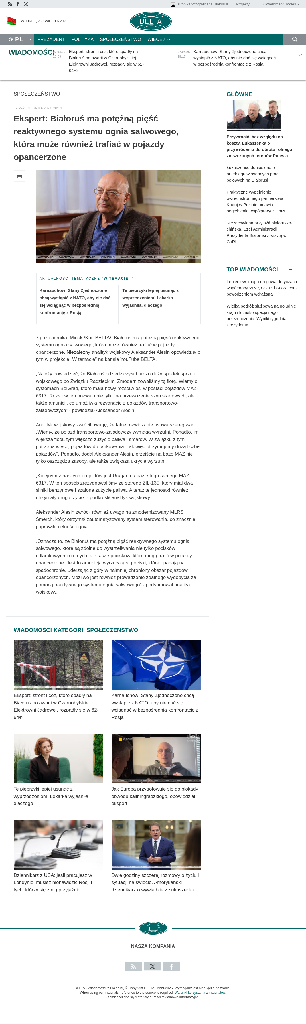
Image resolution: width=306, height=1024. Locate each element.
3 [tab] (290, 267)
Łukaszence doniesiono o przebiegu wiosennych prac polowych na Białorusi (253, 173)
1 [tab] (281, 267)
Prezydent (51, 39)
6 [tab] (303, 267)
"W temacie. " (118, 279)
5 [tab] (299, 267)
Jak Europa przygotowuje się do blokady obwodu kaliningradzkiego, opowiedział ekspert (155, 796)
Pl (19, 39)
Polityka (82, 39)
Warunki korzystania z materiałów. (200, 993)
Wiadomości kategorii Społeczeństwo (76, 630)
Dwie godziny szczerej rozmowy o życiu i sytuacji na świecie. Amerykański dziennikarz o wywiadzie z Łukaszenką (155, 883)
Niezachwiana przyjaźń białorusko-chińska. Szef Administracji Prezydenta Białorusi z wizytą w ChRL (260, 232)
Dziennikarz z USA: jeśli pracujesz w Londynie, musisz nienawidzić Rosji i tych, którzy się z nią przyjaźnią (53, 883)
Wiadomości (31, 52)
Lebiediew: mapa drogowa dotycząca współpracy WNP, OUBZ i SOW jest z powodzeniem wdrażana (262, 287)
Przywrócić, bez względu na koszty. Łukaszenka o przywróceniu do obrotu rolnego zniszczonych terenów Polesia (259, 146)
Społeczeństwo (120, 39)
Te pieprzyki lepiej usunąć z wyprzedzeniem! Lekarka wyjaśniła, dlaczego (151, 298)
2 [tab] (286, 267)
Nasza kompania (153, 946)
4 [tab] (294, 267)
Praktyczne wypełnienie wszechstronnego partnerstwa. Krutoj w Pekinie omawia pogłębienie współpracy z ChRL (257, 201)
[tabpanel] (263, 306)
